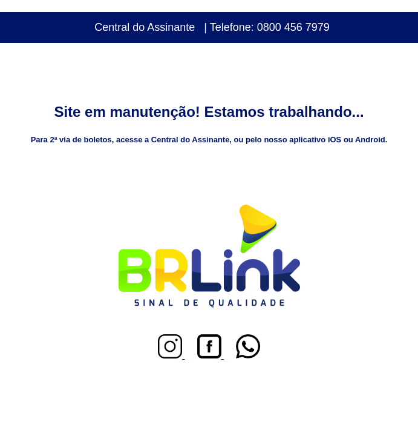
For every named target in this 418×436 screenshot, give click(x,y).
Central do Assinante (144, 27)
